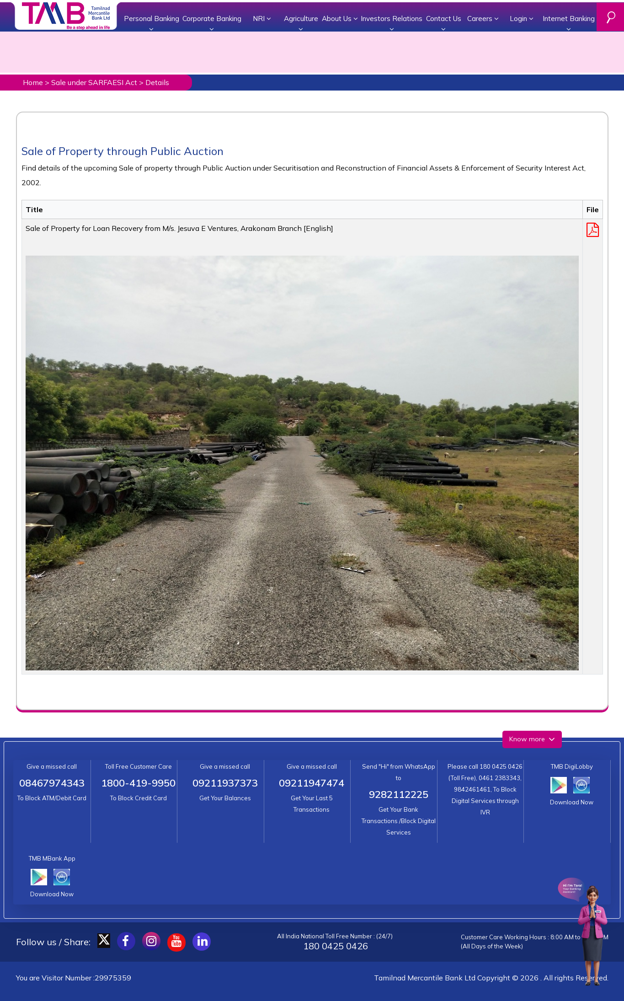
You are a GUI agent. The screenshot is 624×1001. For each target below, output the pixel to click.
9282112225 (398, 794)
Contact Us (443, 23)
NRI (262, 18)
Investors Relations (391, 23)
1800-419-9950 (138, 782)
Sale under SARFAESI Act (94, 82)
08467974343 (52, 782)
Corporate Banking (211, 23)
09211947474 (311, 782)
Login (521, 18)
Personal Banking (151, 23)
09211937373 (225, 782)
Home (33, 82)
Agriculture (301, 23)
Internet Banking (569, 23)
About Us (340, 18)
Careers (483, 18)
